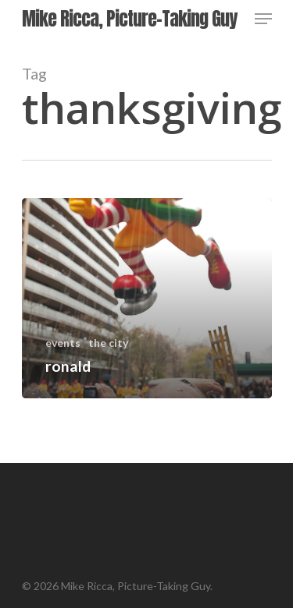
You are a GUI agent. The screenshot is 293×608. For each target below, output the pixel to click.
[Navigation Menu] (263, 19)
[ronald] (147, 298)
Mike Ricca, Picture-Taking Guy (129, 18)
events (62, 342)
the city (108, 342)
